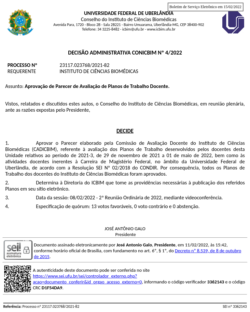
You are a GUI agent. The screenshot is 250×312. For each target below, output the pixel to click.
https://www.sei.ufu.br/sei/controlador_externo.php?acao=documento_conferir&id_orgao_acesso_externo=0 (87, 279)
